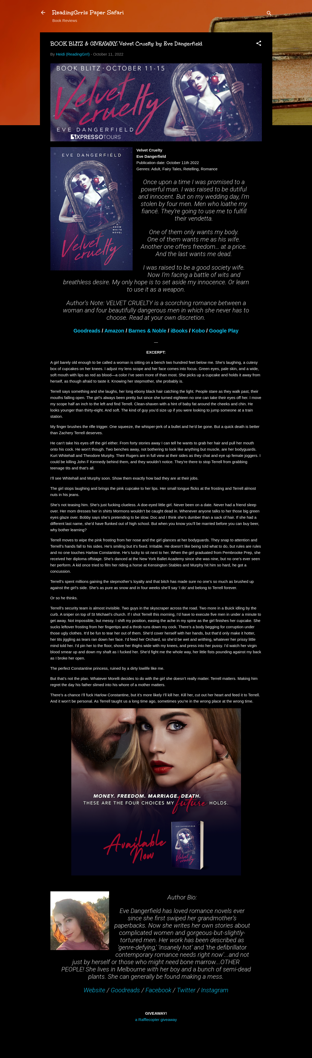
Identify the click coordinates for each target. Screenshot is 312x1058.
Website (94, 990)
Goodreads (86, 331)
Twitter (186, 990)
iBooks (178, 331)
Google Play (224, 331)
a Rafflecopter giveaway (156, 1019)
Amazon (114, 331)
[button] (259, 44)
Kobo (198, 331)
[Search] (269, 14)
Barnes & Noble (147, 331)
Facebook (158, 990)
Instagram (214, 990)
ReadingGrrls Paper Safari (88, 12)
